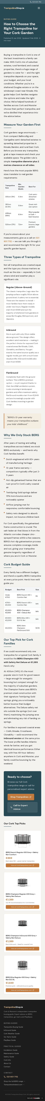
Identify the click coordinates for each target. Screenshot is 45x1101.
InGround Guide (10, 1030)
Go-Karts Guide (10, 1037)
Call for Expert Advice (19, 807)
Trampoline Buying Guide (13, 1027)
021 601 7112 (35, 2)
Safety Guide (9, 1057)
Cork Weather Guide (12, 1033)
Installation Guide (10, 1050)
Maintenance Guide (11, 1053)
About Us (7, 1063)
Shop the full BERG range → (14, 1081)
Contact (7, 1067)
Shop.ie (14, 8)
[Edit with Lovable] (33, 1098)
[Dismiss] (42, 1098)
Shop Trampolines (20, 797)
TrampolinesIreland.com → (14, 1085)
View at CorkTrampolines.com (22, 865)
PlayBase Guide (10, 1040)
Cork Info (7, 1060)
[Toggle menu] (38, 8)
